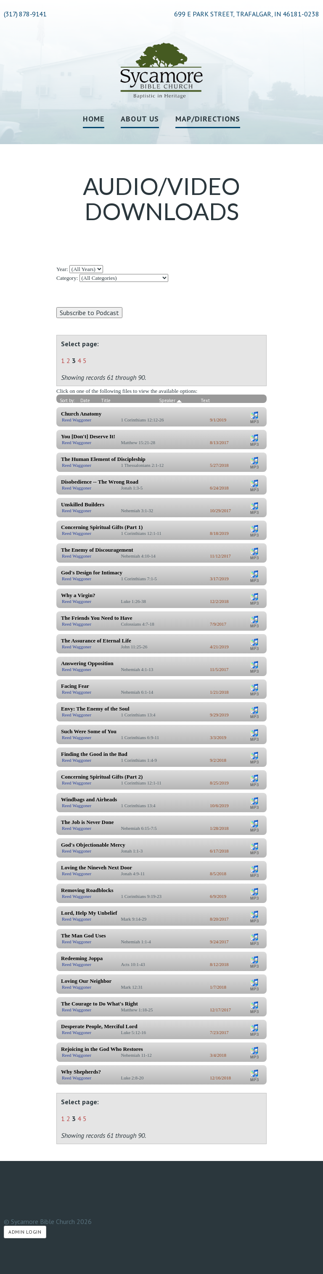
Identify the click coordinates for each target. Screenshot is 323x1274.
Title (106, 400)
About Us (140, 119)
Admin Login (25, 1232)
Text (205, 400)
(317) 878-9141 (25, 14)
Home (93, 119)
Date (85, 400)
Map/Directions (207, 119)
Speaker (170, 400)
